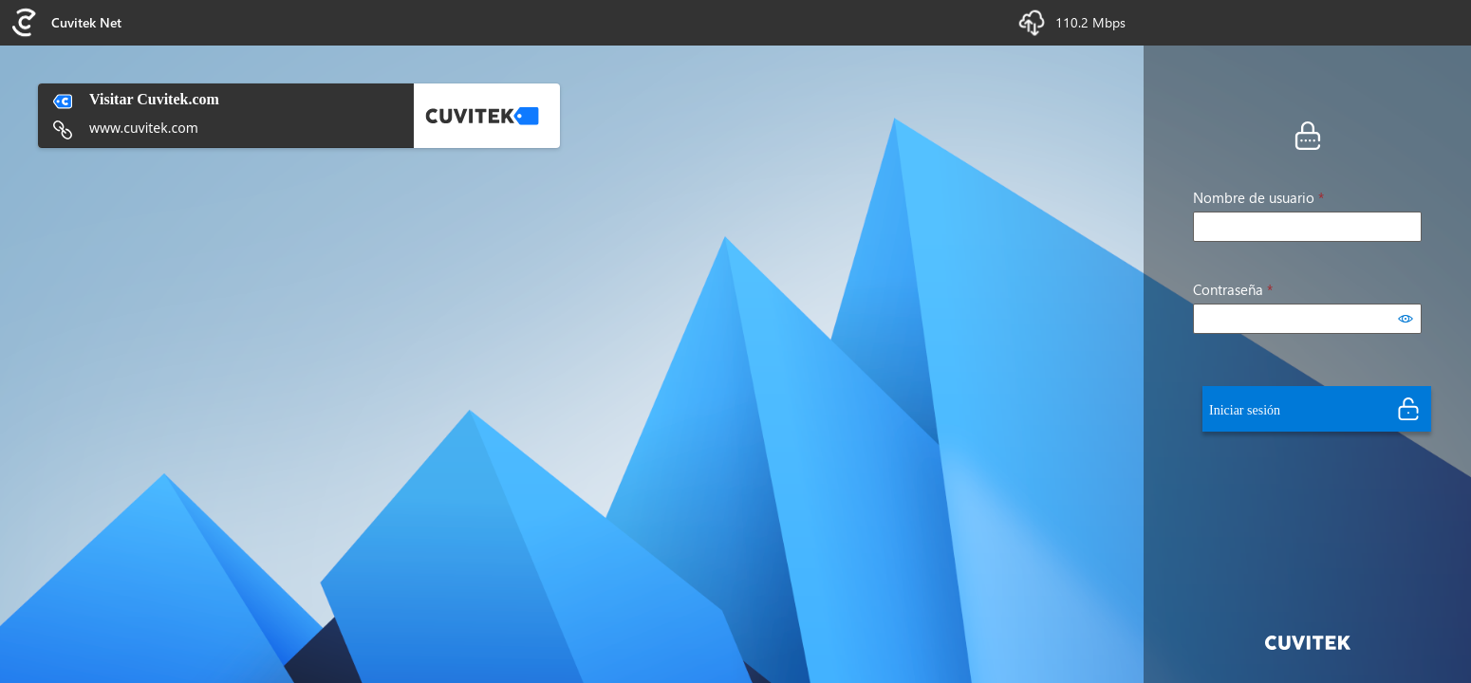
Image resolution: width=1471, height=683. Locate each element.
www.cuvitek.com (143, 128)
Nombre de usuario (1253, 197)
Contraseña (1228, 289)
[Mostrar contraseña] (1405, 319)
